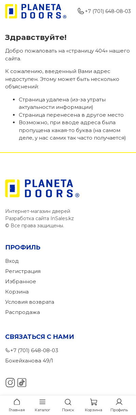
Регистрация (23, 271)
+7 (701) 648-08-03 (104, 11)
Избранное (20, 281)
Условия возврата (29, 302)
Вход (12, 261)
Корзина (17, 291)
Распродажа (22, 312)
